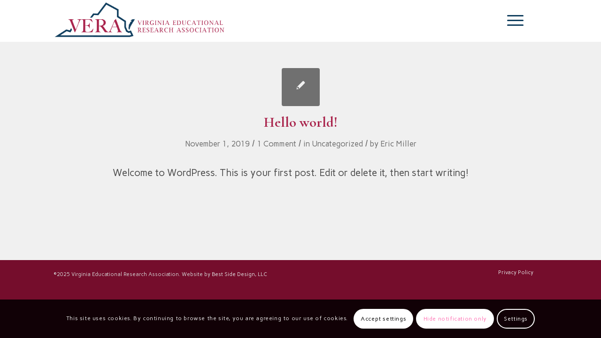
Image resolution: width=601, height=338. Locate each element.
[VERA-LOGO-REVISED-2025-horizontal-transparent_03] (140, 20)
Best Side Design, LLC (239, 274)
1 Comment (276, 143)
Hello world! (301, 122)
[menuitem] (512, 20)
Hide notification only (455, 318)
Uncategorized (337, 143)
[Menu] (512, 20)
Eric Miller (398, 143)
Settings (516, 318)
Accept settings (383, 318)
